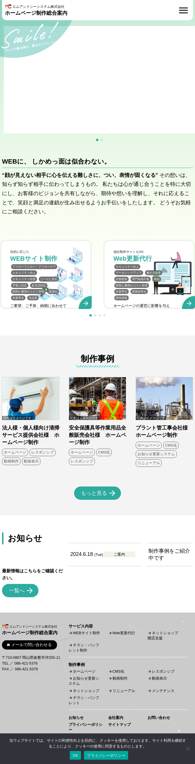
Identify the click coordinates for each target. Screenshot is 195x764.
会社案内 (115, 717)
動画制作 (11, 461)
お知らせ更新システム (156, 454)
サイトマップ (119, 724)
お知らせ (76, 717)
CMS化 (104, 452)
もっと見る (94, 493)
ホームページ (15, 452)
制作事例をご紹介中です (169, 554)
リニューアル (148, 463)
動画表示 (31, 461)
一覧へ (17, 590)
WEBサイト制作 (86, 633)
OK (75, 755)
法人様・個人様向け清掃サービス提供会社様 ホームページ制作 (30, 435)
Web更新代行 (124, 633)
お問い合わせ (159, 717)
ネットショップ (86, 691)
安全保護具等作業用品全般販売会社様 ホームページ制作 (97, 435)
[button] (97, 140)
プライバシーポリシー (106, 755)
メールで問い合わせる (29, 644)
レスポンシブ (42, 452)
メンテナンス (163, 691)
